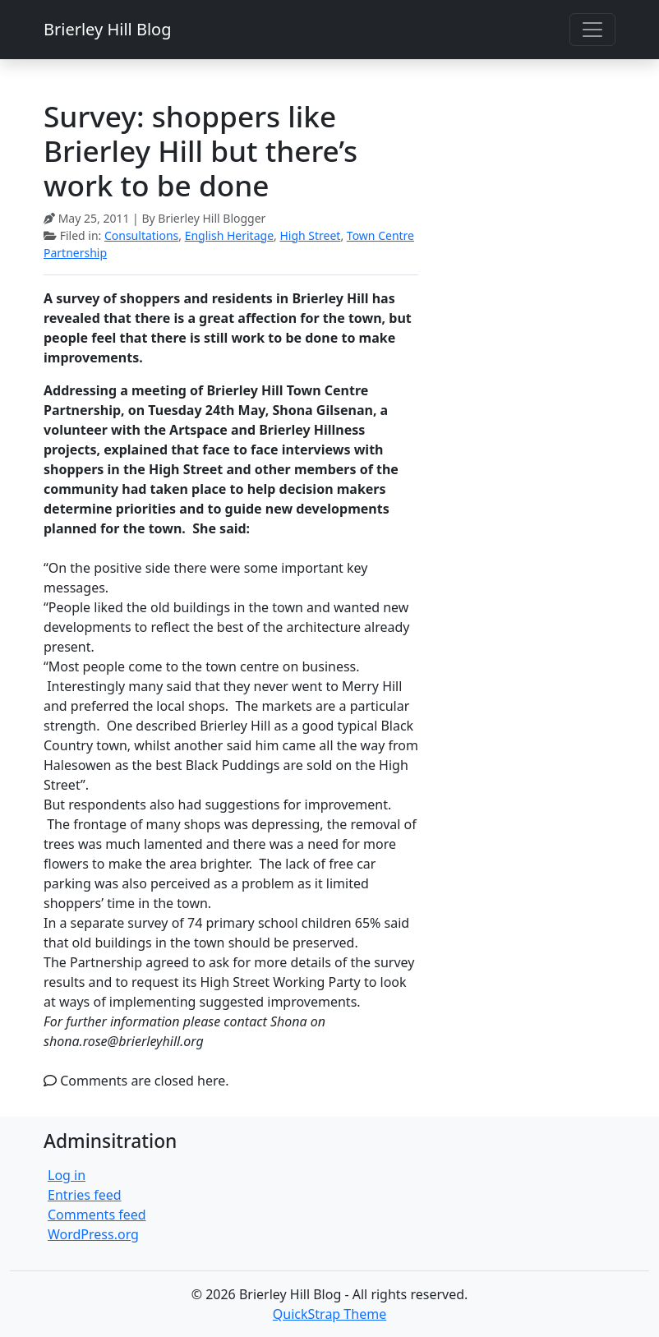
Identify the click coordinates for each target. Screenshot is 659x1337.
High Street (309, 235)
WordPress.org (93, 1234)
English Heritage (229, 235)
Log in (66, 1175)
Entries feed (85, 1195)
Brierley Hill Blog (107, 29)
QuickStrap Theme (329, 1314)
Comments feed (97, 1215)
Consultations (141, 235)
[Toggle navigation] (592, 29)
